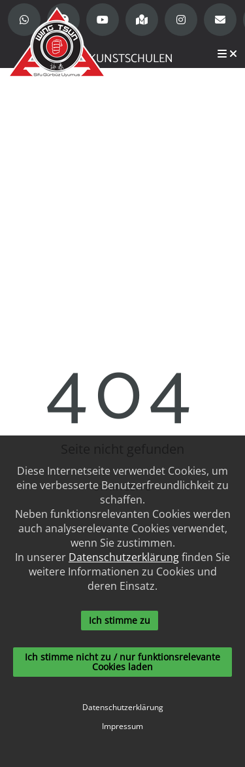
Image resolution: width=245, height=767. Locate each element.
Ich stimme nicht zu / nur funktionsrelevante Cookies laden (122, 661)
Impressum (122, 726)
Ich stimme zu (119, 620)
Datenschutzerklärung (124, 557)
